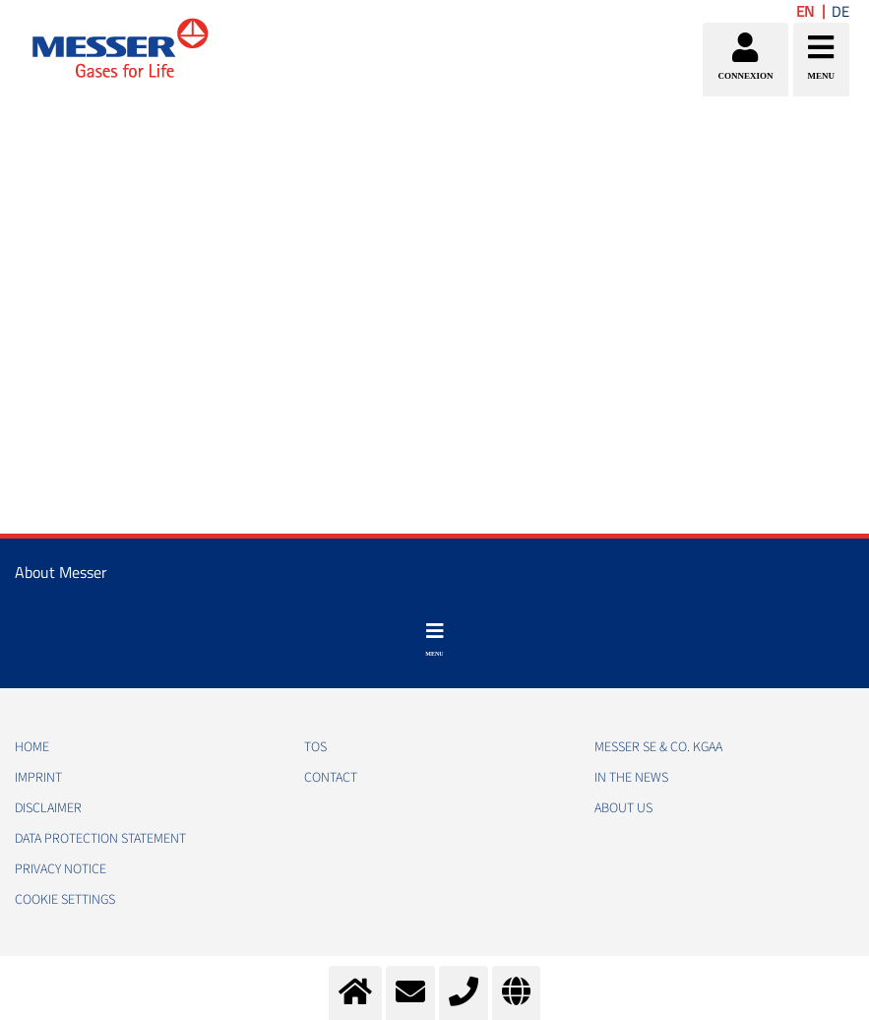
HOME (32, 747)
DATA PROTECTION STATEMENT (100, 839)
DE (840, 11)
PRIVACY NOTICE (60, 869)
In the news (631, 778)
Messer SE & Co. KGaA (658, 747)
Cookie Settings (65, 900)
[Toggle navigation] (434, 640)
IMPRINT (38, 778)
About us (623, 808)
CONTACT (330, 778)
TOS (315, 747)
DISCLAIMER (48, 808)
